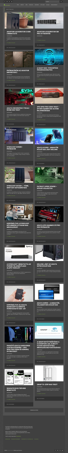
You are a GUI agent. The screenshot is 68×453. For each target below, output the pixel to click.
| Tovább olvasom (11, 42)
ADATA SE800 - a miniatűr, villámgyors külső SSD (48, 304)
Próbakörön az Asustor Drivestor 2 (18, 71)
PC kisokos (36, 439)
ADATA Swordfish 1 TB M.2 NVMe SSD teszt (18, 109)
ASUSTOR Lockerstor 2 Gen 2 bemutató (19, 33)
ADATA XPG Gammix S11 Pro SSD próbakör (48, 226)
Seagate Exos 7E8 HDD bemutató (16, 389)
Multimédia (37, 4)
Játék (26, 4)
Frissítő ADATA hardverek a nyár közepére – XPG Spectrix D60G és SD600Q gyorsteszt (18, 348)
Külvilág (47, 4)
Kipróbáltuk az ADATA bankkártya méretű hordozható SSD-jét (17, 307)
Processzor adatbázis (15, 439)
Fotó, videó (42, 4)
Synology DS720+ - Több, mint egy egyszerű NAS (18, 187)
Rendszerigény (10, 450)
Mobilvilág (31, 4)
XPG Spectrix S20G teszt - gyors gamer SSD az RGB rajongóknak (48, 109)
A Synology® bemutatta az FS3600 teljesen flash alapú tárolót (19, 266)
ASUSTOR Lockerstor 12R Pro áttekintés (48, 33)
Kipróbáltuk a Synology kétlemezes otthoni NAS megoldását (18, 225)
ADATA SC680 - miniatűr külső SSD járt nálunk (47, 149)
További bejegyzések (34, 410)
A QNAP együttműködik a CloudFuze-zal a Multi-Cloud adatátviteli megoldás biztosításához (49, 345)
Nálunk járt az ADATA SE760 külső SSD (47, 265)
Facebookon (18, 436)
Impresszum (7, 439)
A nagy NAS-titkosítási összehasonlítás (47, 69)
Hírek (18, 4)
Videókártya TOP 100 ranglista (27, 439)
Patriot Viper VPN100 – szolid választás (47, 187)
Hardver (22, 4)
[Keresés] (61, 2)
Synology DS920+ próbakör (14, 148)
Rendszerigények (54, 4)
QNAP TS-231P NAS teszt (47, 384)
